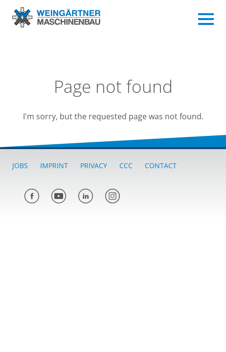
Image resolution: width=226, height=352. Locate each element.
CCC (126, 165)
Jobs (20, 165)
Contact (161, 165)
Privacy (93, 165)
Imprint (54, 165)
